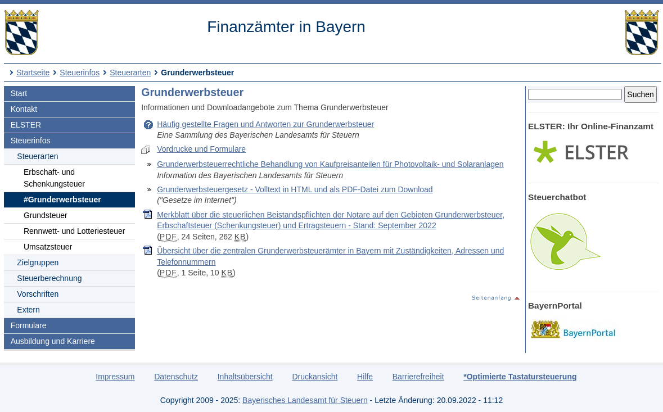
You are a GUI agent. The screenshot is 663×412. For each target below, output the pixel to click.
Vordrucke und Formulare (201, 148)
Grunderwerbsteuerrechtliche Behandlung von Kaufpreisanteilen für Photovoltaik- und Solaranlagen (330, 164)
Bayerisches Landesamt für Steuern (305, 400)
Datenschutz (176, 376)
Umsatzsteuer (48, 246)
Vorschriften (37, 293)
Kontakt (24, 109)
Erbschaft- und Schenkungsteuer (54, 177)
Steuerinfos (80, 72)
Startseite (32, 72)
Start (19, 93)
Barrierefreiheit (418, 376)
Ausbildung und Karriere (53, 341)
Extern (28, 309)
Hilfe (365, 376)
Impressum (115, 376)
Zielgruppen (37, 262)
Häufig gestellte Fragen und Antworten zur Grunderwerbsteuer (265, 124)
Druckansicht (314, 376)
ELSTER (26, 124)
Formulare (29, 325)
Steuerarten (130, 72)
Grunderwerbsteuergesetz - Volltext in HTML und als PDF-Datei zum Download (294, 189)
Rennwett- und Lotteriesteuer (74, 231)
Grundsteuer (45, 215)
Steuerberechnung (49, 278)
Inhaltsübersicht (245, 376)
